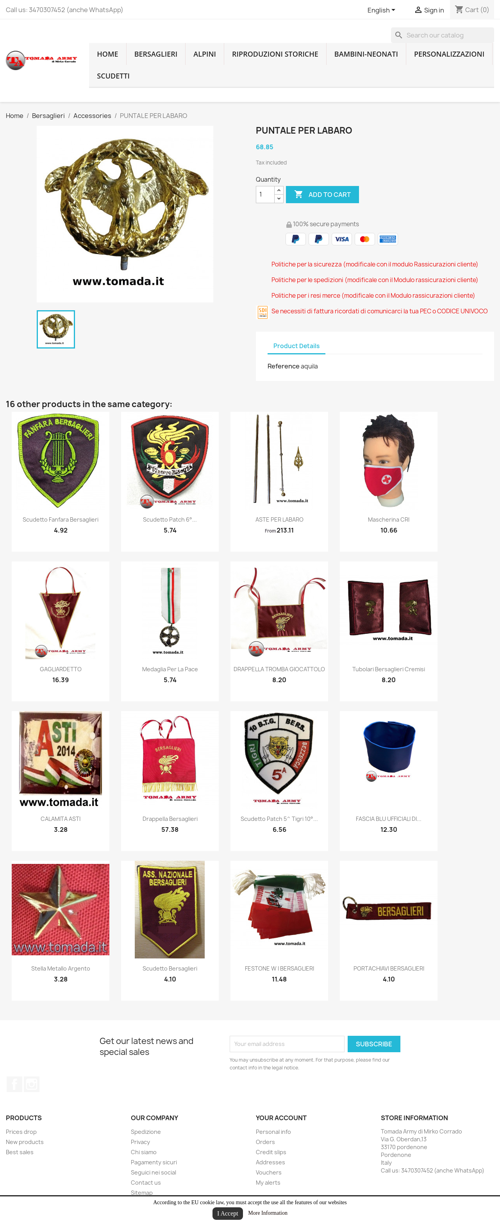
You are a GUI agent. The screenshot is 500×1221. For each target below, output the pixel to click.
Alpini (204, 54)
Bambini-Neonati (366, 54)
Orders (265, 1142)
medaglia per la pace (170, 669)
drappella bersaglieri (170, 818)
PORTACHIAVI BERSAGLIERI (389, 968)
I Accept (227, 1213)
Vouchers (269, 1172)
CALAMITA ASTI (60, 818)
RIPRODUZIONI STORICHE (275, 54)
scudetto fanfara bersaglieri (60, 519)
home (107, 54)
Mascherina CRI (388, 519)
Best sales (20, 1152)
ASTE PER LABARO (279, 519)
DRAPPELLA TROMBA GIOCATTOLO (279, 669)
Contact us (146, 1182)
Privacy (140, 1142)
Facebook (14, 1084)
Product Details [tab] (296, 346)
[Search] (442, 35)
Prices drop (21, 1131)
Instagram (31, 1084)
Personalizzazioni (449, 54)
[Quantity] (265, 194)
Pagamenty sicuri (154, 1162)
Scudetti (113, 75)
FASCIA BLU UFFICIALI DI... (388, 818)
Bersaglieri (156, 54)
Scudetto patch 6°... (170, 519)
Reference (284, 366)
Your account (281, 1118)
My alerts (268, 1182)
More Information (268, 1213)
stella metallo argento (60, 968)
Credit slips (271, 1152)
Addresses (270, 1162)
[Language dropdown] (383, 10)
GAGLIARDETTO (61, 669)
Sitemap (142, 1192)
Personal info (273, 1131)
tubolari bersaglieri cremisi (388, 669)
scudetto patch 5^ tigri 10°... (279, 818)
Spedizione (146, 1131)
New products (25, 1142)
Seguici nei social (153, 1172)
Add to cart (322, 194)
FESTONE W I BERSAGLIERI (279, 968)
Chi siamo (144, 1152)
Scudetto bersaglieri (170, 968)
